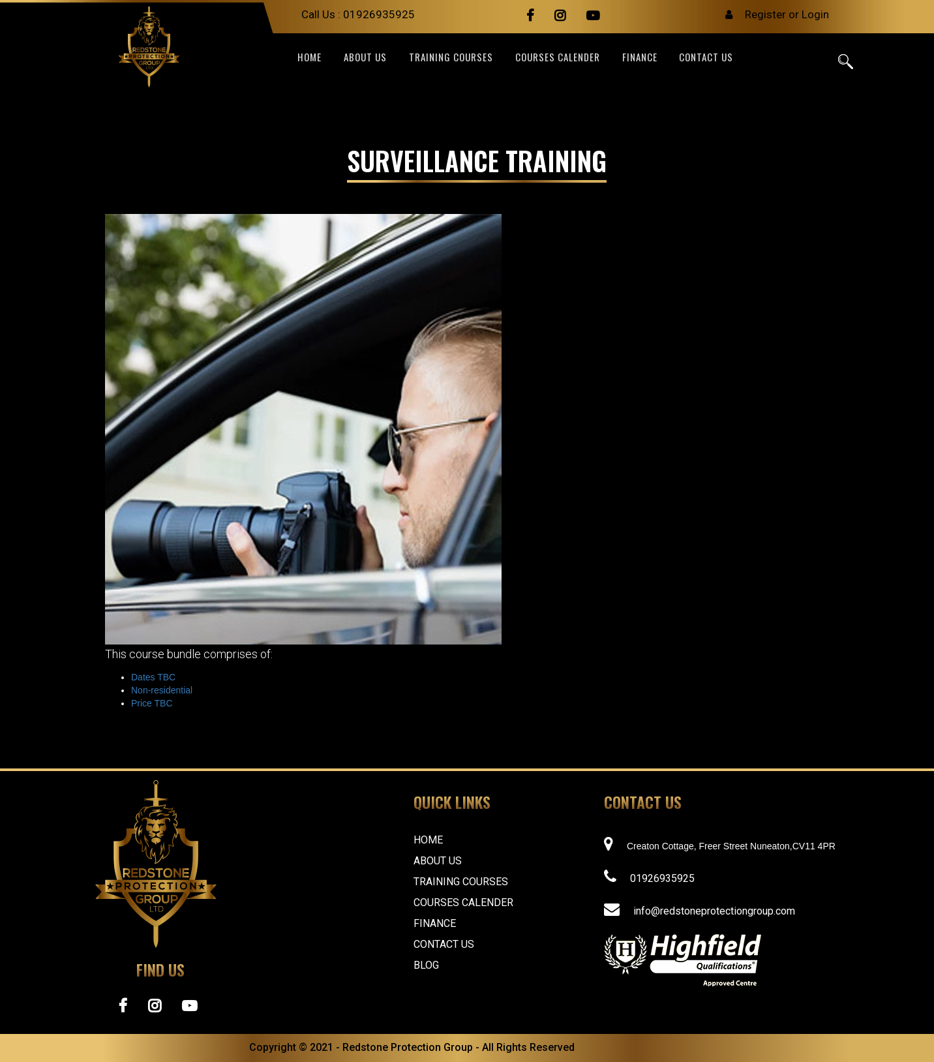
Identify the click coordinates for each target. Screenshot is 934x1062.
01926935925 (379, 14)
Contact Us (444, 944)
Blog (426, 965)
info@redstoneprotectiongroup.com (714, 911)
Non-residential (161, 690)
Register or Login (787, 14)
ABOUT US (365, 58)
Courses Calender (557, 58)
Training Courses (461, 881)
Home (309, 58)
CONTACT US (706, 58)
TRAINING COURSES (451, 58)
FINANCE (639, 58)
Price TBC (152, 703)
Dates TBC (153, 677)
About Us (438, 861)
